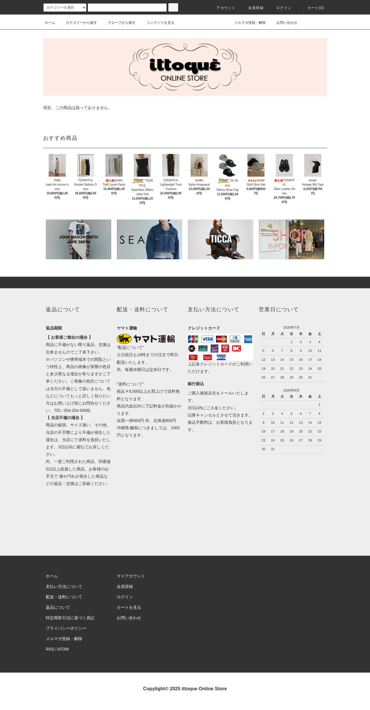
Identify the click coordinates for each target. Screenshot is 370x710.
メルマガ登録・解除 (246, 23)
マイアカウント (131, 576)
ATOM (63, 649)
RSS (50, 649)
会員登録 (252, 8)
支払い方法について (64, 586)
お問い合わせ (283, 23)
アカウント (222, 8)
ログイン (280, 8)
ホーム (50, 23)
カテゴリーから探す (78, 23)
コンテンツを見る (157, 23)
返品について (58, 607)
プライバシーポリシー (66, 628)
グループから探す (118, 23)
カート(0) (312, 8)
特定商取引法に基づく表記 (70, 617)
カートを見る (129, 607)
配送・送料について (64, 597)
